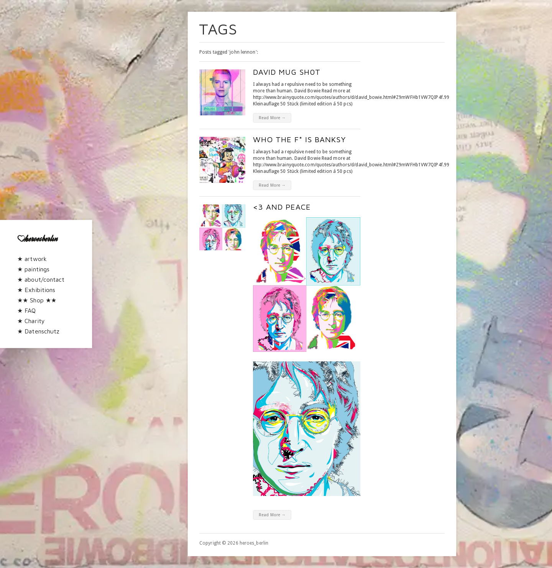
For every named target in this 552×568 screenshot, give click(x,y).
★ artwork (32, 258)
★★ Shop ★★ (36, 300)
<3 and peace (282, 206)
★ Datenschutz (38, 331)
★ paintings (33, 269)
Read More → (272, 117)
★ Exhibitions (36, 289)
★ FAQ (26, 310)
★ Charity (31, 320)
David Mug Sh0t (286, 71)
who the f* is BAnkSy (299, 139)
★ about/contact (41, 279)
